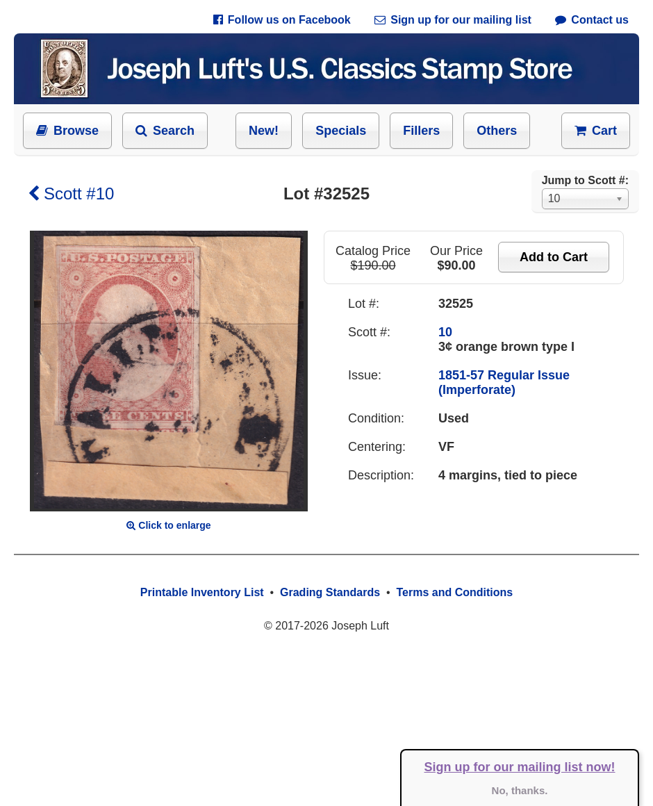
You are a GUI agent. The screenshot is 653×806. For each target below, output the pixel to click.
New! (264, 131)
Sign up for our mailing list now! (519, 767)
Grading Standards (330, 592)
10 (445, 332)
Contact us (592, 20)
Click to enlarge (168, 525)
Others (497, 131)
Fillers (421, 131)
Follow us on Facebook (282, 20)
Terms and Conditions (454, 592)
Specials (340, 131)
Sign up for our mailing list (452, 20)
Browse (67, 131)
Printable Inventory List (202, 592)
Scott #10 (71, 193)
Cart (596, 131)
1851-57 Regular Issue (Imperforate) (504, 382)
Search (165, 131)
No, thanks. (520, 790)
